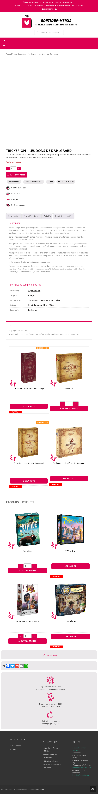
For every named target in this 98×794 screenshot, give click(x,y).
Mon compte (16, 745)
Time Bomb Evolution (27, 621)
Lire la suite (29, 406)
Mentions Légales (51, 761)
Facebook (75, 748)
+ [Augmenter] (75, 403)
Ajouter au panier (16, 175)
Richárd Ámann (35, 305)
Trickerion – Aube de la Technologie (29, 388)
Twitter (83, 748)
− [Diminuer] (62, 403)
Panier (14, 749)
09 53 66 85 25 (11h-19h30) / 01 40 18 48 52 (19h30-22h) (34, 5)
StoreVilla (40, 789)
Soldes (50, 182)
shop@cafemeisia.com (80, 775)
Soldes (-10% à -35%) (66, 182)
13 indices (70, 621)
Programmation (46, 300)
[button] (49, 655)
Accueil (9, 54)
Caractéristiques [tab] (31, 216)
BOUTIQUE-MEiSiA (56, 21)
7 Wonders (70, 551)
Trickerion (32, 310)
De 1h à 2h (13, 193)
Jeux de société (20, 54)
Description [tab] (13, 216)
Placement (33, 300)
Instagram (75, 750)
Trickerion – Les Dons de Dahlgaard (29, 463)
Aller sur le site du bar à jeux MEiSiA (38, 2)
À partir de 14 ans (16, 188)
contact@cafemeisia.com (63, 2)
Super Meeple (34, 290)
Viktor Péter (48, 305)
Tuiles (57, 300)
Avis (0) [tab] (47, 216)
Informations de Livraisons (50, 755)
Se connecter (48, 9)
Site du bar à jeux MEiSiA (51, 749)
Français (14, 199)
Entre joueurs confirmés (33, 182)
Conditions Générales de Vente (52, 766)
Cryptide (27, 551)
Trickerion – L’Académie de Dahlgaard (69, 463)
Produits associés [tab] (63, 216)
